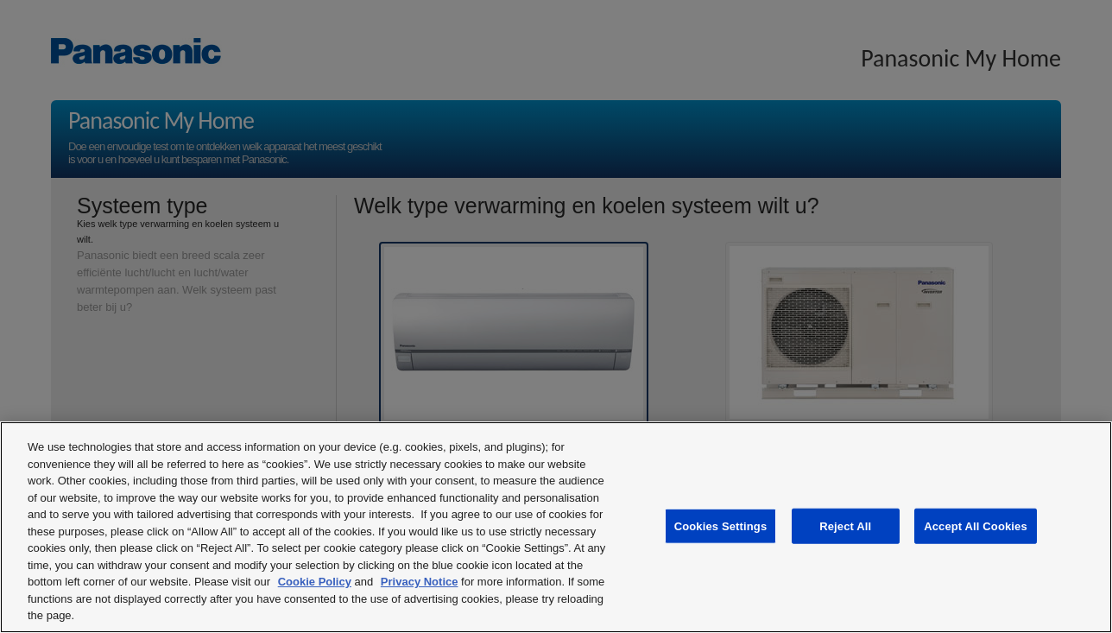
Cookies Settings (721, 525)
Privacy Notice (419, 581)
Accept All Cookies (975, 525)
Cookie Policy (314, 581)
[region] (556, 527)
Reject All (845, 525)
